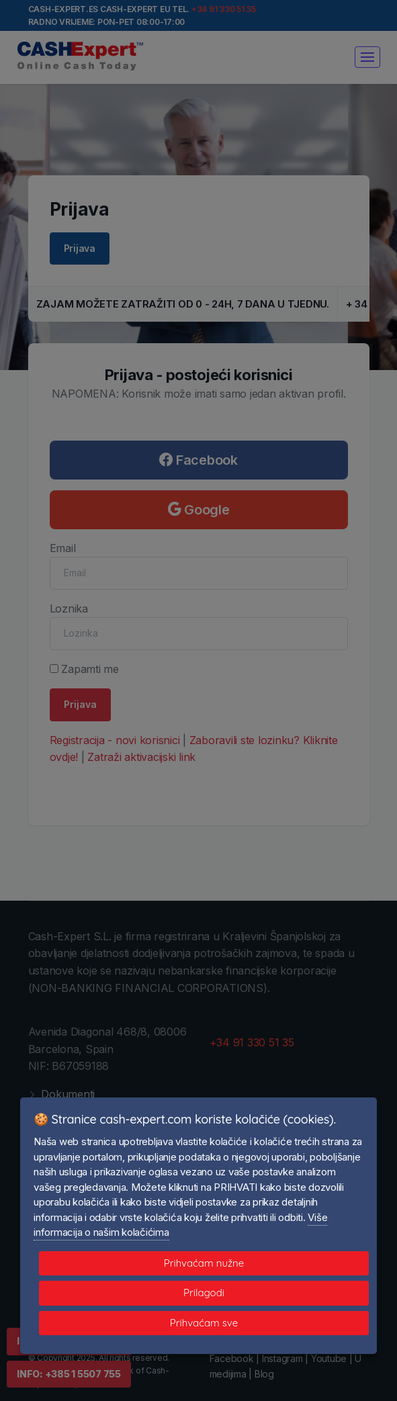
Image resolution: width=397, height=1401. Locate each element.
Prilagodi (203, 1292)
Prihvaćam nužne (204, 1263)
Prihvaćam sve (204, 1322)
